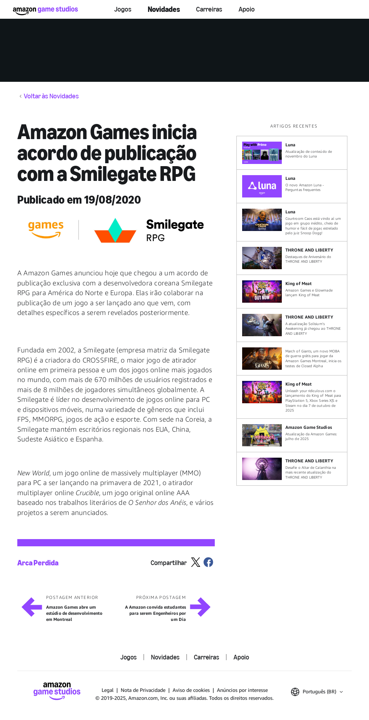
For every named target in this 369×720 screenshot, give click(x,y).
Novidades (164, 9)
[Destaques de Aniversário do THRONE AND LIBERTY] (291, 258)
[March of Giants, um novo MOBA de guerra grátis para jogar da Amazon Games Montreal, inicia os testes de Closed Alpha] (291, 358)
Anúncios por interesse (242, 690)
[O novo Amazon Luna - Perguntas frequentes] (291, 186)
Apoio (247, 9)
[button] (317, 692)
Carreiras (209, 9)
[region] (294, 304)
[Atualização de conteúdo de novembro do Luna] (291, 153)
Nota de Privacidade (143, 690)
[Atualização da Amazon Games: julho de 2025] (291, 435)
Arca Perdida (37, 562)
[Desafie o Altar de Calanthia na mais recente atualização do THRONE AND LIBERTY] (291, 469)
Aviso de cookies (191, 690)
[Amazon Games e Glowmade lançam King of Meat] (291, 291)
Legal (108, 690)
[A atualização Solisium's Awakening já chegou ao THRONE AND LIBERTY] (291, 325)
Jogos (123, 9)
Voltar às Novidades (51, 96)
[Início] (45, 10)
